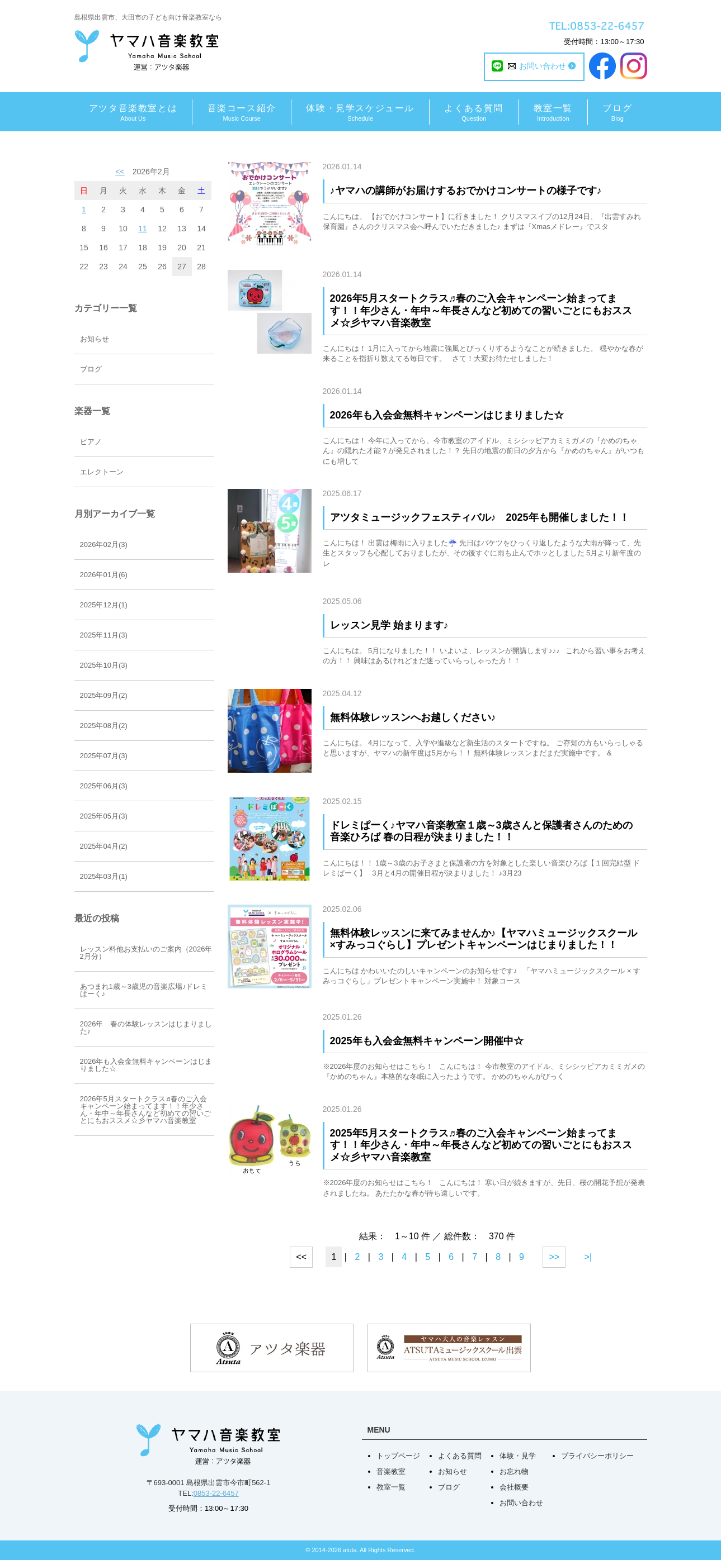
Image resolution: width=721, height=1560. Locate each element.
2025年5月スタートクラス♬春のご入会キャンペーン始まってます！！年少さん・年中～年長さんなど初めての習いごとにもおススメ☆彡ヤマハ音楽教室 (481, 1145)
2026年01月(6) (104, 574)
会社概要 (514, 1487)
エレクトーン (102, 472)
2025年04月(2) (104, 846)
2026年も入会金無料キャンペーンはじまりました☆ (447, 415)
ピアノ (91, 441)
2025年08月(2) (104, 725)
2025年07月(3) (104, 756)
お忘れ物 (514, 1471)
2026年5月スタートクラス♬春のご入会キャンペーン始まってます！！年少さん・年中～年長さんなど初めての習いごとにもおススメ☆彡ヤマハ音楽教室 (481, 310)
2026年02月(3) (104, 544)
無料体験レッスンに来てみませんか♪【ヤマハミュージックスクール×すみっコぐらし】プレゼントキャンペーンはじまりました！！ (483, 939)
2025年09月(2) (104, 695)
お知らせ (94, 339)
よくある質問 (460, 1456)
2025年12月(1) (104, 605)
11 (142, 228)
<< (119, 171)
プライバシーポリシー (597, 1456)
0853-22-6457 (216, 1493)
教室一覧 (391, 1487)
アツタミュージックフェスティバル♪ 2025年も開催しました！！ (479, 517)
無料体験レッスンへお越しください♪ (413, 717)
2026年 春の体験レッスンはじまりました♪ (146, 1027)
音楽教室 (391, 1471)
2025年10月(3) (104, 665)
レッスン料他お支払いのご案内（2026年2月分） (146, 952)
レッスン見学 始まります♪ (389, 625)
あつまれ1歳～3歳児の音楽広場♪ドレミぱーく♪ (144, 990)
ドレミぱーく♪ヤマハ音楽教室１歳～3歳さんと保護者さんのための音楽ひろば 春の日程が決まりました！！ (481, 831)
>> (554, 1257)
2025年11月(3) (104, 635)
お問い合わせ (521, 1503)
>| (588, 1257)
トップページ (398, 1456)
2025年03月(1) (104, 876)
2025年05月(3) (104, 816)
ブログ (91, 369)
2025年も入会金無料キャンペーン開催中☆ (427, 1041)
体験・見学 (517, 1456)
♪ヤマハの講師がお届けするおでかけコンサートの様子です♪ (466, 190)
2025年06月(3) (104, 786)
